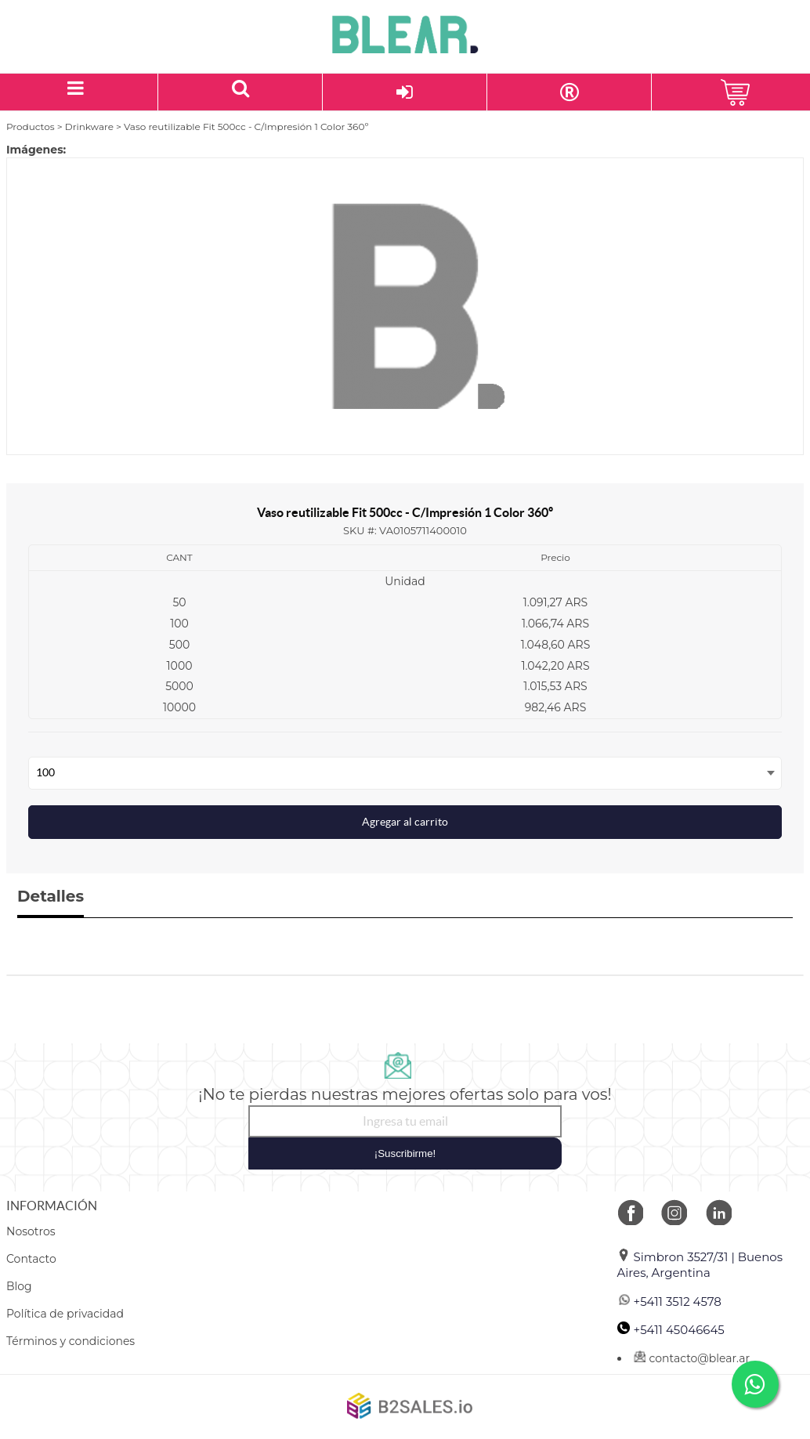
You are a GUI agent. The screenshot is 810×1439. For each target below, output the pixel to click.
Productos (30, 126)
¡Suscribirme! (405, 1153)
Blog (19, 1286)
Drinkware (89, 126)
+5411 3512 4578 (669, 1301)
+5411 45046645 (671, 1329)
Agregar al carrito (405, 821)
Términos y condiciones (70, 1341)
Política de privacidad (65, 1314)
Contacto (31, 1259)
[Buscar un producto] (240, 92)
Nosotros (31, 1231)
